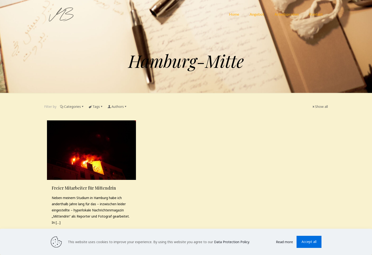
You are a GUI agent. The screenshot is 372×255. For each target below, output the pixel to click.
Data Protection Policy (231, 242)
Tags (95, 106)
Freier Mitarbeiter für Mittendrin (84, 188)
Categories (72, 106)
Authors (117, 106)
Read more (284, 242)
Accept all (309, 241)
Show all (320, 106)
